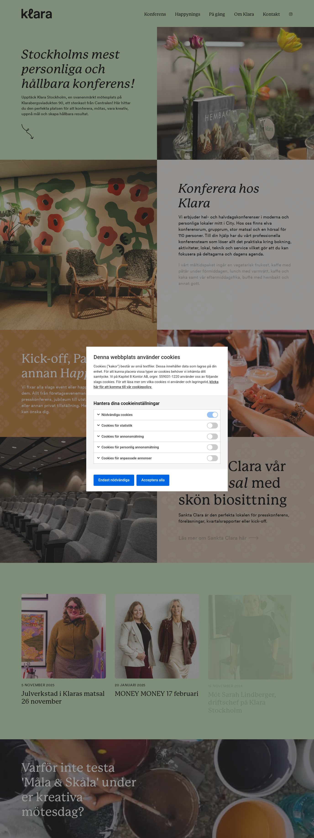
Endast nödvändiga (113, 480)
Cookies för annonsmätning (120, 436)
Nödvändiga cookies (115, 415)
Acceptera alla (153, 480)
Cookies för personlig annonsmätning (128, 447)
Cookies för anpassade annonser (124, 458)
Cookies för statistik (114, 425)
